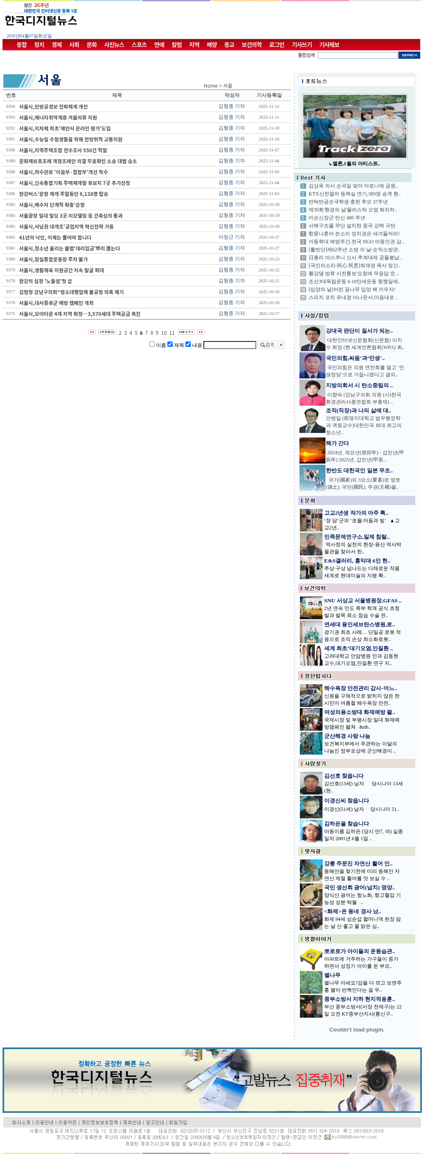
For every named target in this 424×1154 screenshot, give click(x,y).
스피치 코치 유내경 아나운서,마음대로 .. (353, 297)
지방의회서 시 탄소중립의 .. (359, 385)
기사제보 (329, 44)
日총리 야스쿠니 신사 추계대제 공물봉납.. (355, 257)
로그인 (276, 44)
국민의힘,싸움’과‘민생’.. (355, 358)
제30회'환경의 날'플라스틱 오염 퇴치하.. (353, 210)
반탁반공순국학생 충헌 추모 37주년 (348, 202)
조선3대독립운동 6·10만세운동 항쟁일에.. (355, 281)
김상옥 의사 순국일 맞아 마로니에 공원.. (353, 186)
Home (211, 85)
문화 (92, 44)
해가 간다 (337, 443)
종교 (229, 44)
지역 (194, 44)
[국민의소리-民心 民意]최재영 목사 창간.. (355, 265)
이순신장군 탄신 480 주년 (337, 218)
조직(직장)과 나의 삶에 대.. (358, 410)
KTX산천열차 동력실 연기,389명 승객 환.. (355, 194)
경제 (57, 44)
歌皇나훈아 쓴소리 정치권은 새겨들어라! (354, 234)
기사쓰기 (302, 44)
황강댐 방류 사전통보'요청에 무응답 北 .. (354, 273)
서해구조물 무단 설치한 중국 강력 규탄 (352, 226)
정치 (39, 44)
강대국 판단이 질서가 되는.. (359, 331)
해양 (212, 44)
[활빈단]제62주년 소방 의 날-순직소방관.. (355, 250)
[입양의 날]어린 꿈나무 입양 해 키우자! (352, 289)
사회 (74, 44)
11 (171, 332)
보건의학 (252, 44)
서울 (227, 85)
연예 (159, 44)
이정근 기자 (232, 237)
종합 (22, 44)
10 (163, 332)
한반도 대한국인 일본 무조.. (359, 470)
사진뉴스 (114, 44)
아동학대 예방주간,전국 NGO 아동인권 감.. (356, 242)
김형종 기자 (232, 106)
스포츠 (139, 44)
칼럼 (177, 44)
